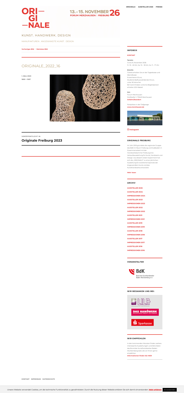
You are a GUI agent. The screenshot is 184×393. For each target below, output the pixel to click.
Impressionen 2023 (136, 203)
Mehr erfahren (155, 390)
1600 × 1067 (26, 79)
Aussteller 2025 (145, 7)
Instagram (133, 129)
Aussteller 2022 (135, 207)
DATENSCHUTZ (48, 379)
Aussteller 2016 (134, 246)
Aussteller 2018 (134, 231)
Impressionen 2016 (136, 250)
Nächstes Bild (42, 49)
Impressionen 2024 (136, 196)
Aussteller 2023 (135, 200)
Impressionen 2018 (136, 235)
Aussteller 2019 (134, 223)
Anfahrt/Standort (134, 100)
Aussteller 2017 (134, 239)
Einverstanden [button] (169, 390)
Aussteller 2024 (135, 192)
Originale (130, 7)
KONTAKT (131, 55)
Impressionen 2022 (136, 211)
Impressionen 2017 (136, 242)
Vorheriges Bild (28, 49)
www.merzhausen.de (135, 107)
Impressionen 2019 (136, 227)
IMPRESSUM (36, 379)
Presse (159, 7)
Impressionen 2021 (136, 219)
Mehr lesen (131, 172)
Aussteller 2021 (134, 215)
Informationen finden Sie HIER (139, 356)
